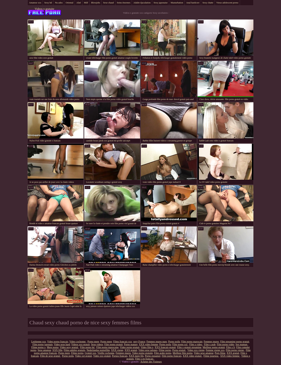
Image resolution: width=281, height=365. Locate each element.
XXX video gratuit (192, 356)
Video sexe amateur (203, 353)
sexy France (139, 341)
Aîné (78, 2)
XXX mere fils (136, 356)
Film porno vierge (235, 350)
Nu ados (59, 2)
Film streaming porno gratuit (234, 341)
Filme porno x (38, 347)
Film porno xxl (180, 344)
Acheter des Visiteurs (151, 361)
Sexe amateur (44, 350)
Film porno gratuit (113, 344)
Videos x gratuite (44, 8)
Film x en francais (144, 358)
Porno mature (131, 344)
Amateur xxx (35, 2)
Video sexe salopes (147, 350)
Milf (86, 2)
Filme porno (165, 350)
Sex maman (241, 344)
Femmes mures (211, 341)
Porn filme (220, 353)
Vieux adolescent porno (227, 2)
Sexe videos (97, 344)
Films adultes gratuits (74, 350)
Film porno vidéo (225, 344)
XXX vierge (117, 350)
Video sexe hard (62, 344)
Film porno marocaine (107, 347)
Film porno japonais (42, 344)
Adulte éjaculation (142, 2)
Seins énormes (123, 2)
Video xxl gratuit (83, 356)
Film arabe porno (162, 353)
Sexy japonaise (161, 2)
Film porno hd (87, 347)
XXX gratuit (131, 350)
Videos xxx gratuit (80, 344)
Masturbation (177, 2)
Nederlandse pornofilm (98, 350)
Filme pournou (211, 356)
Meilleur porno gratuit (214, 347)
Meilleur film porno (182, 353)
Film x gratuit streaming (189, 347)
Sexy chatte (208, 2)
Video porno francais (57, 341)
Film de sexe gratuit (50, 356)
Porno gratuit (179, 350)
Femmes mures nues (156, 341)
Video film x (147, 347)
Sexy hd (48, 2)
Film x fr (230, 347)
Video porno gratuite (142, 353)
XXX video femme (148, 344)
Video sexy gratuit (69, 347)
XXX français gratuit (165, 347)
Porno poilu (174, 341)
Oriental (69, 2)
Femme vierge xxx (215, 350)
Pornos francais (120, 356)
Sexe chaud (108, 2)
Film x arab (210, 344)
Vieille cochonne (105, 353)
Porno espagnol (153, 356)
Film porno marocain (192, 341)
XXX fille (57, 350)
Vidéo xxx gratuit (102, 356)
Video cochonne (77, 341)
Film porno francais (171, 356)
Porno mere (93, 341)
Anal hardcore (192, 2)
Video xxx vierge (195, 350)
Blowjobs (95, 2)
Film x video (196, 344)
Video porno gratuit (130, 347)
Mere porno (53, 347)
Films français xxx (122, 341)
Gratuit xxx (90, 353)
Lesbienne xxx (38, 341)
